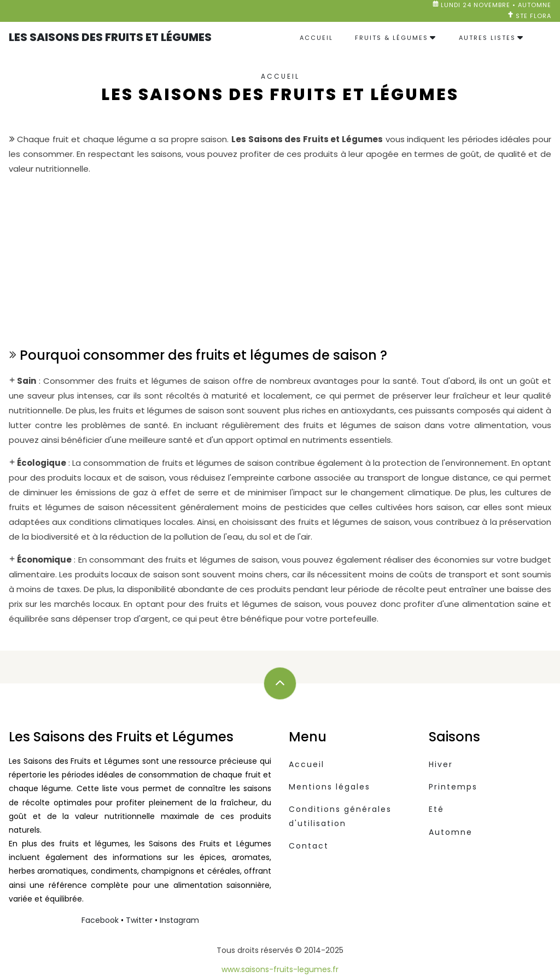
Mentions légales (329, 786)
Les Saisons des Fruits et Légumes (110, 37)
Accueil (316, 37)
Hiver (441, 764)
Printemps (453, 786)
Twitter (139, 920)
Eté (436, 809)
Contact (309, 845)
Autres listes (487, 37)
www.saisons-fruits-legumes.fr (280, 969)
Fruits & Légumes (391, 37)
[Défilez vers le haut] (280, 683)
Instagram (179, 920)
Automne (450, 832)
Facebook (100, 920)
